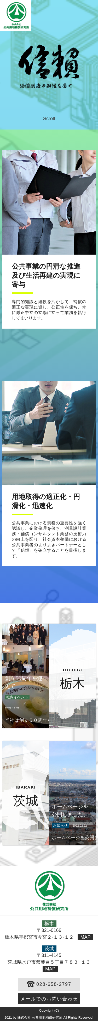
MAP (85, 937)
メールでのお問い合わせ (49, 998)
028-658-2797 (53, 984)
